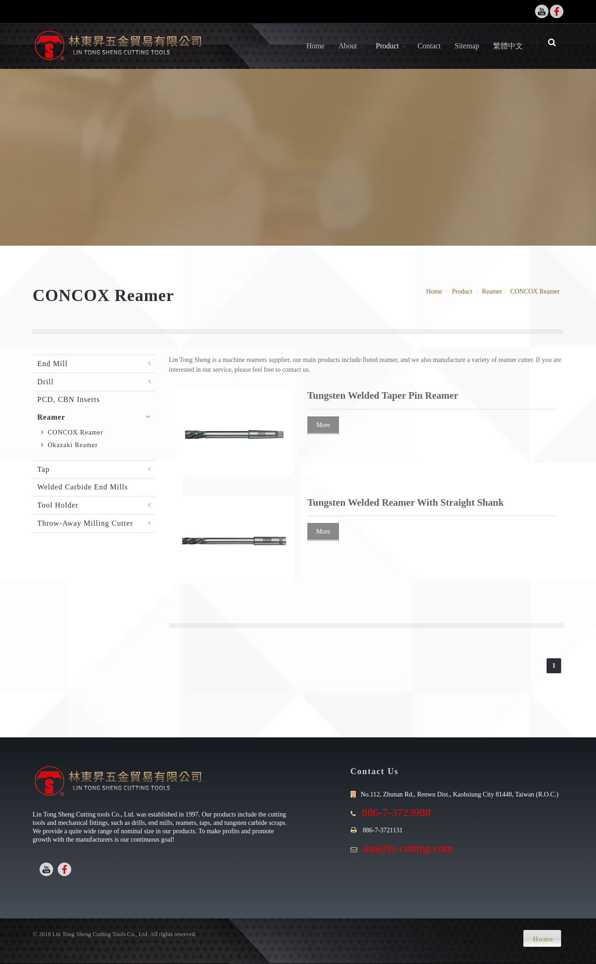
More (323, 425)
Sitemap (469, 46)
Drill (45, 382)
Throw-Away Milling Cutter (85, 523)
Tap (43, 469)
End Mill (52, 364)
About (350, 46)
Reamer (492, 291)
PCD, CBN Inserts (68, 399)
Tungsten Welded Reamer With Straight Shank (405, 502)
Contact (431, 46)
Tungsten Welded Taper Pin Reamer (382, 395)
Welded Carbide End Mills (82, 487)
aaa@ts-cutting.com (408, 848)
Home (318, 46)
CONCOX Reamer (535, 291)
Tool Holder (58, 505)
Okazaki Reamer (69, 445)
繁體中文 (510, 46)
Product (389, 46)
